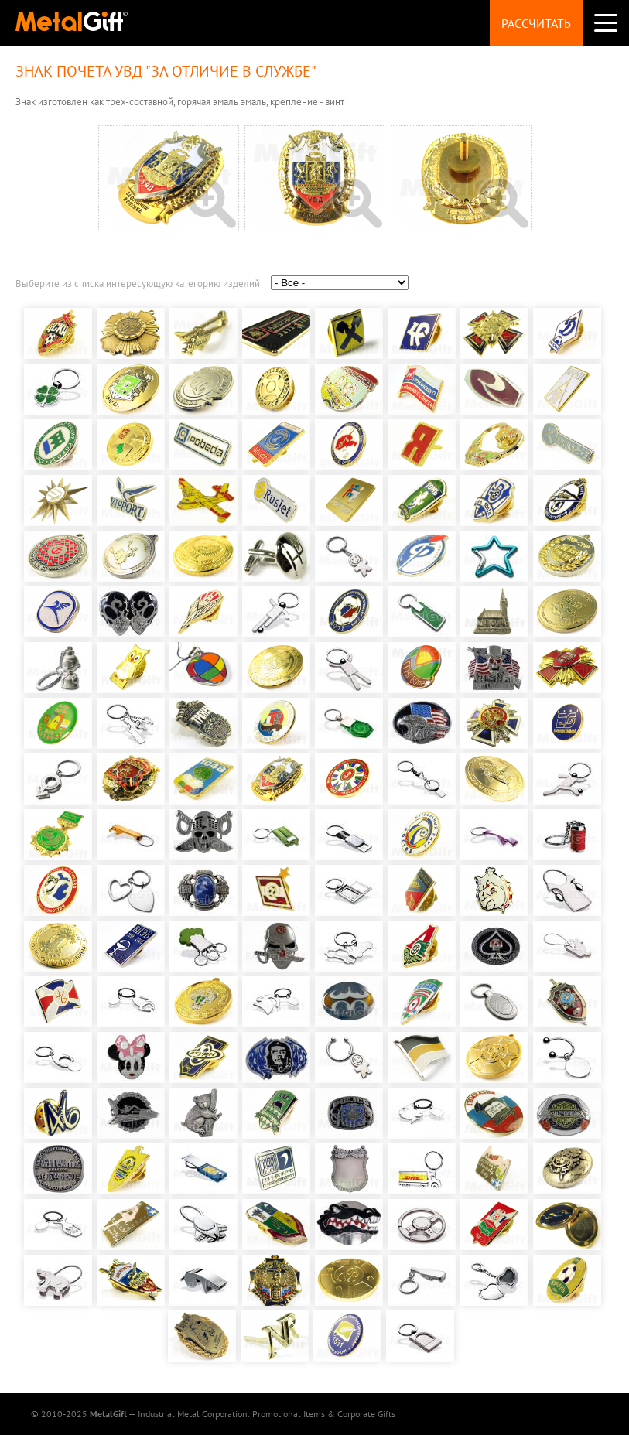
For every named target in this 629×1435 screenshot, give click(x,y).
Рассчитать (536, 23)
